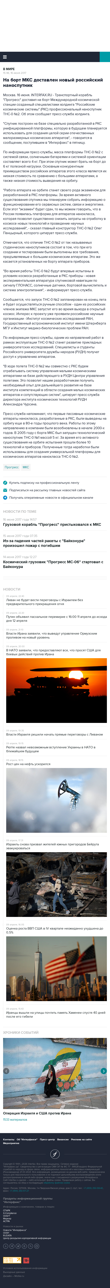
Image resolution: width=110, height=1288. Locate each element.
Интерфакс (55, 57)
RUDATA (7, 1235)
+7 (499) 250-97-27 (19, 1191)
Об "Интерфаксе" (27, 1139)
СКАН (6, 1233)
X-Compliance (10, 1213)
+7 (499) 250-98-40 (93, 1188)
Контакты (8, 1139)
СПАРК (6, 1210)
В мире (9, 69)
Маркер (7, 1218)
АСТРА (6, 1221)
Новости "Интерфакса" (15, 1230)
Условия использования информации (25, 1268)
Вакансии (63, 1139)
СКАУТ (6, 1216)
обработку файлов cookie (57, 1182)
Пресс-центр (47, 1139)
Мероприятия (11, 1143)
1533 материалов (15, 1119)
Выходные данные (14, 1272)
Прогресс (12, 467)
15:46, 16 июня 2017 (14, 73)
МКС (26, 467)
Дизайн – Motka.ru (13, 1276)
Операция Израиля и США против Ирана (37, 1113)
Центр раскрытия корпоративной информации (27, 1238)
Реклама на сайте (81, 1139)
